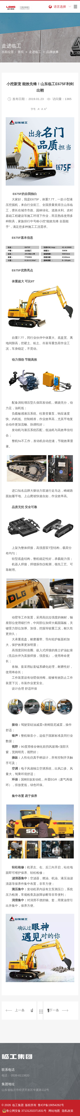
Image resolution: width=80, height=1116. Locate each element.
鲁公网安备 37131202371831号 (24, 1111)
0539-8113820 (20, 1075)
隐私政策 (67, 1110)
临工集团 (18, 1105)
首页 (21, 52)
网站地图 (54, 1110)
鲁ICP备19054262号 (51, 1105)
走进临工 (35, 52)
